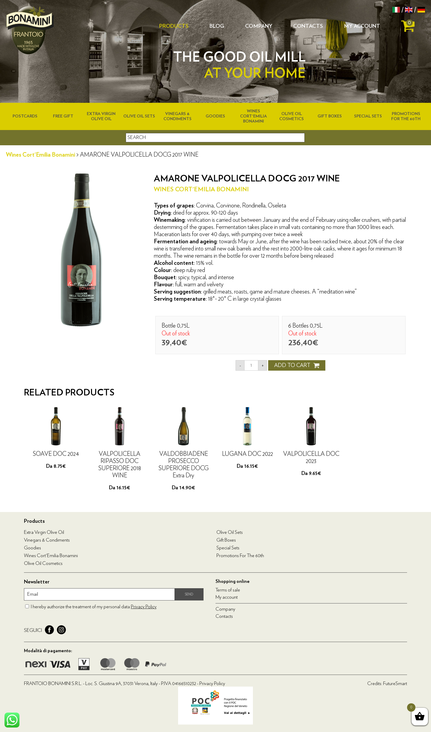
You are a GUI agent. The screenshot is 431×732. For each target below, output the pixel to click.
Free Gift (63, 116)
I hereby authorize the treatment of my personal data (94, 606)
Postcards (25, 116)
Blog (217, 26)
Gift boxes (330, 116)
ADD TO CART (296, 366)
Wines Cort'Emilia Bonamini (253, 116)
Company (258, 26)
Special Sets (368, 116)
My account (362, 26)
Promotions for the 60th (240, 555)
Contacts (308, 26)
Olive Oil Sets (139, 116)
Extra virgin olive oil (44, 532)
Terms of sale (228, 590)
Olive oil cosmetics (43, 563)
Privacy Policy (144, 606)
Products (174, 26)
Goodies (215, 116)
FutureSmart (395, 683)
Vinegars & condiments (47, 540)
